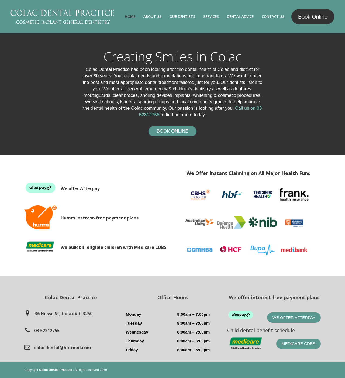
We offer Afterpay (293, 317)
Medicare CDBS (298, 343)
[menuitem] (130, 16)
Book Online (312, 17)
